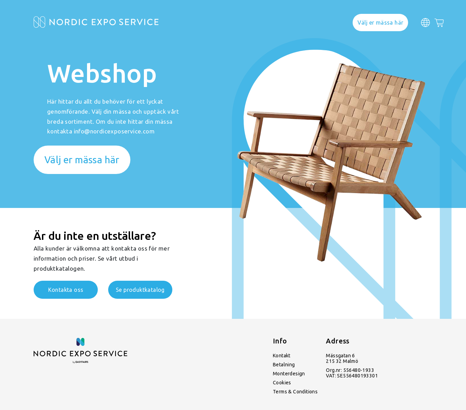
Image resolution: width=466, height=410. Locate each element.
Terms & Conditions (295, 391)
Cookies (282, 382)
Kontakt (282, 355)
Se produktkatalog (140, 290)
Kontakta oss (66, 290)
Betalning (284, 364)
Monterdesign (289, 373)
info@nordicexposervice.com (114, 131)
